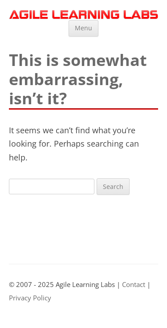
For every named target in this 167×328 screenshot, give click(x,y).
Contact (133, 284)
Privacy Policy (30, 298)
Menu (83, 28)
